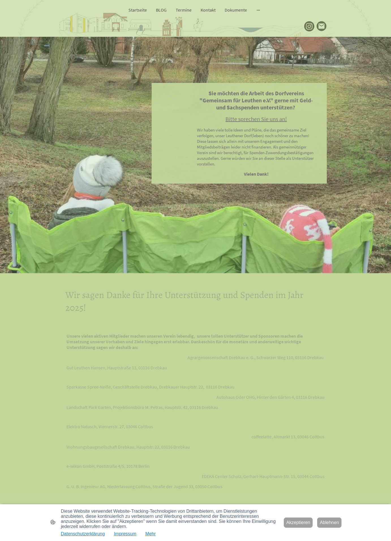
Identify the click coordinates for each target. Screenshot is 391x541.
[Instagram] (309, 26)
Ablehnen (329, 522)
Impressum (125, 533)
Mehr (150, 533)
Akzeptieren (298, 522)
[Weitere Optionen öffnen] (258, 10)
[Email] (322, 26)
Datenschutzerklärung (83, 533)
